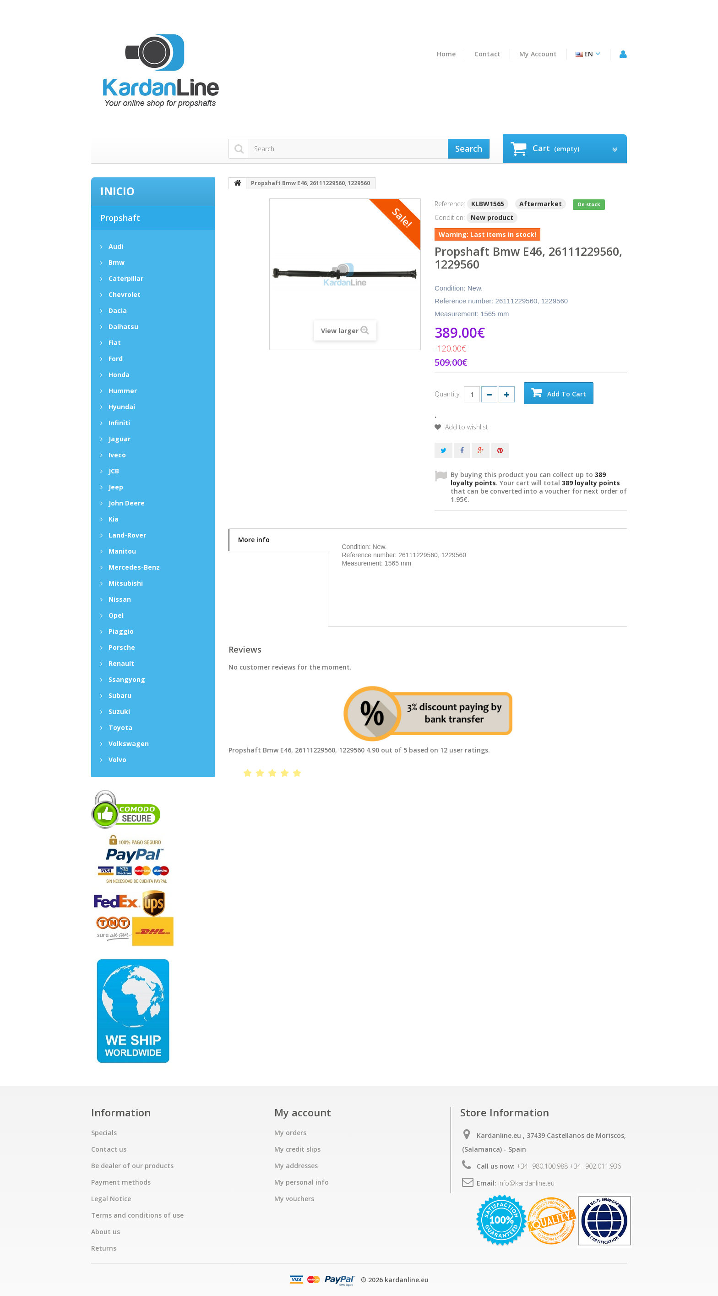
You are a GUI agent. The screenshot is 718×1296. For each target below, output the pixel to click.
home (446, 54)
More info (254, 539)
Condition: (450, 217)
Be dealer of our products (132, 1166)
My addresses (296, 1166)
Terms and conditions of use (137, 1215)
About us (105, 1232)
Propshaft (120, 217)
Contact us (108, 1149)
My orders (290, 1133)
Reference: (450, 203)
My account (538, 54)
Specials (104, 1133)
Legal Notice (111, 1199)
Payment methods (121, 1182)
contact (487, 54)
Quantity (447, 394)
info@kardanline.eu (526, 1183)
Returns (103, 1248)
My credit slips (297, 1149)
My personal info (301, 1182)
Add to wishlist (465, 427)
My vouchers (294, 1199)
